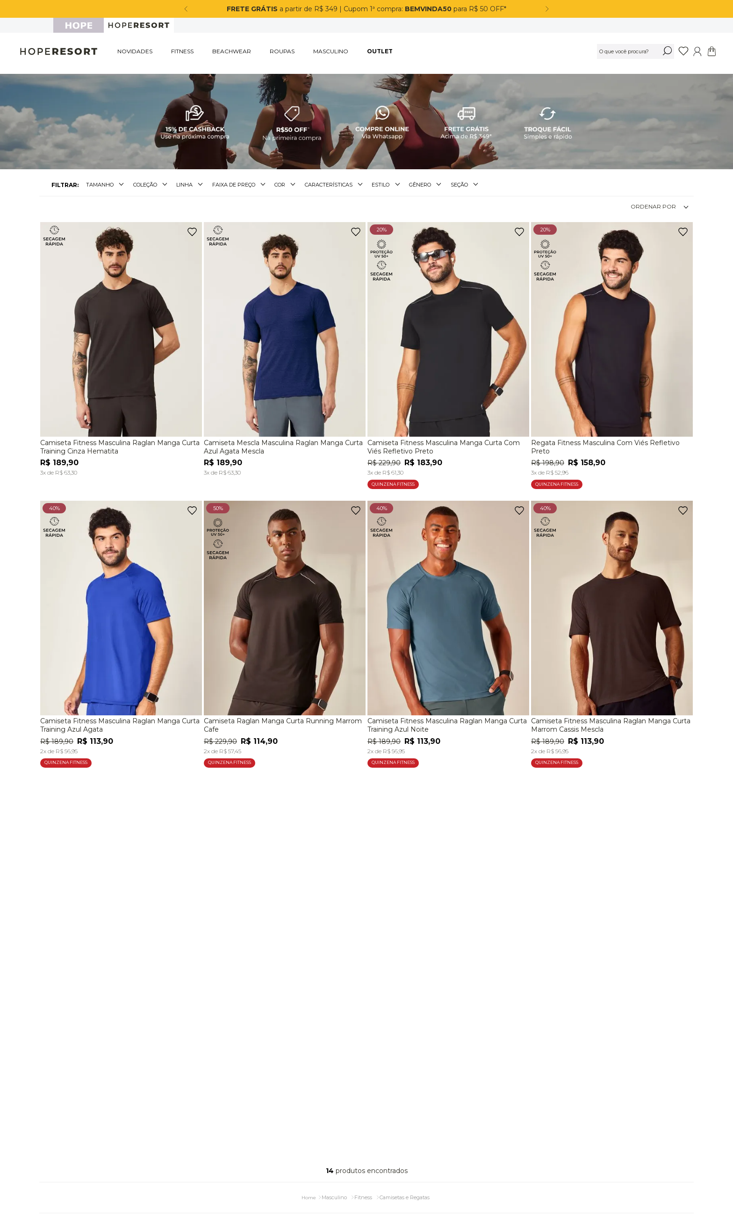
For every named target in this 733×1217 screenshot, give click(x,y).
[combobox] (635, 51)
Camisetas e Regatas (405, 1193)
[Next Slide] (547, 9)
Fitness (363, 1193)
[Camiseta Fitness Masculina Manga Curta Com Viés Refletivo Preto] (448, 353)
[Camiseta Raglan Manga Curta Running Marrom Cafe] (285, 631)
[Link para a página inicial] (309, 1194)
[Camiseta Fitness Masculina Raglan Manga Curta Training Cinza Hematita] (121, 347)
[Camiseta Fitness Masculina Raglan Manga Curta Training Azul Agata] (121, 631)
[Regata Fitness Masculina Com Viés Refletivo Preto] (612, 353)
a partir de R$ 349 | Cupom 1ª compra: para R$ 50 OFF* (366, 9)
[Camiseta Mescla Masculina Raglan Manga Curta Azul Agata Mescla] (285, 347)
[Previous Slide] (186, 9)
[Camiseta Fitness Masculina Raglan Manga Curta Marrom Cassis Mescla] (612, 631)
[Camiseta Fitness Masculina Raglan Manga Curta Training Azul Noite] (448, 631)
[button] (106, 181)
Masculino (334, 1193)
